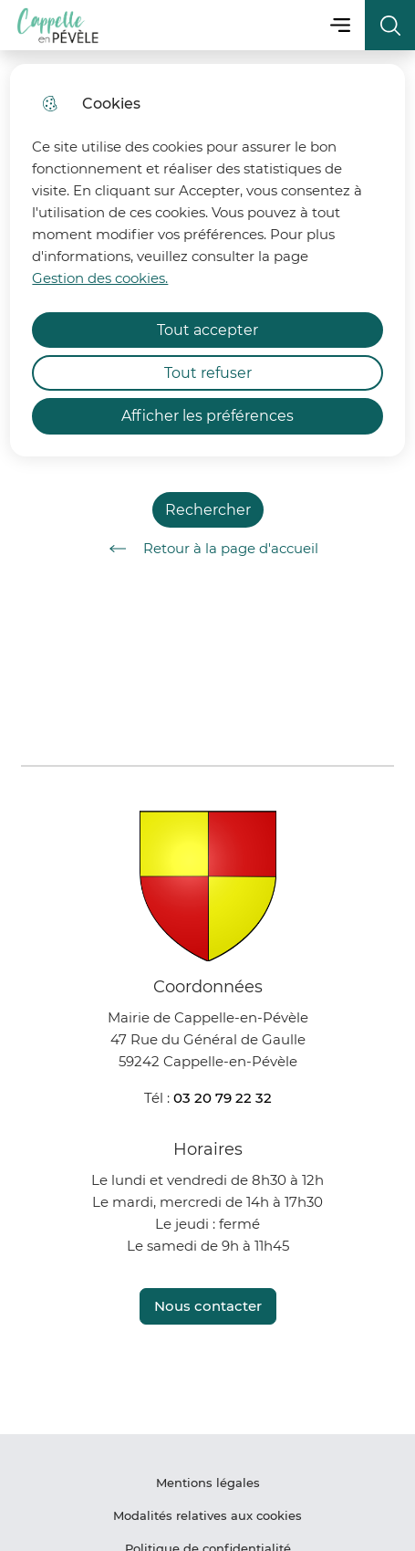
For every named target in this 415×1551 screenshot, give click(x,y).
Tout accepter (207, 330)
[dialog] (207, 260)
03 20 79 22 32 (222, 1097)
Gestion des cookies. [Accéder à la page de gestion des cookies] (100, 278)
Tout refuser (208, 373)
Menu (339, 25)
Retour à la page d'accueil (207, 549)
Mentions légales (208, 1482)
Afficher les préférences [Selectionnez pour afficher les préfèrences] (207, 415)
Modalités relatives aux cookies (207, 1515)
